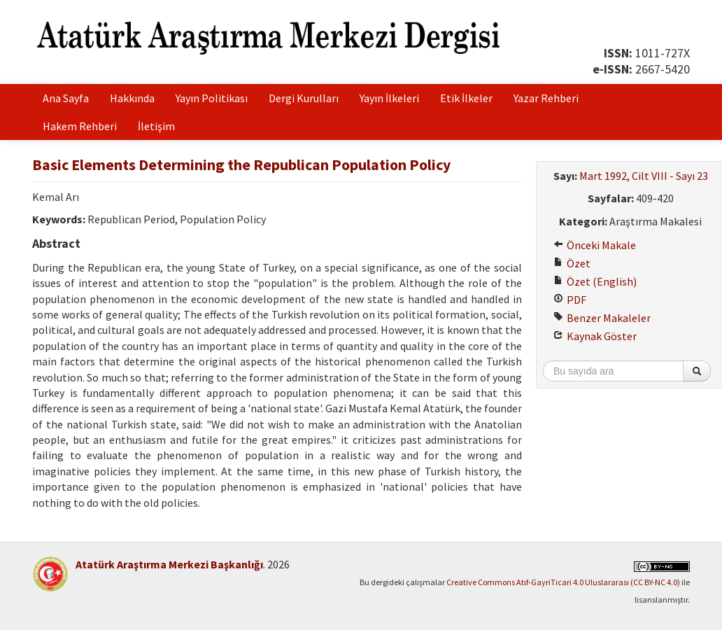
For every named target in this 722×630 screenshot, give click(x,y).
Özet (571, 263)
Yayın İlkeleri (389, 98)
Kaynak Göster (595, 336)
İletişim (156, 126)
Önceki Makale (594, 245)
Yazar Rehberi (546, 98)
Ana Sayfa (66, 98)
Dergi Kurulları (304, 98)
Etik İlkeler (466, 98)
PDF (569, 300)
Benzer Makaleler (602, 318)
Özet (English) (595, 281)
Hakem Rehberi (80, 126)
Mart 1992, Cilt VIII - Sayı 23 (643, 176)
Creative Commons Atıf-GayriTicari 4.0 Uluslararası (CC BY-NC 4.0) (563, 582)
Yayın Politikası (212, 98)
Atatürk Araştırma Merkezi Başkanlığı (169, 564)
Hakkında (132, 98)
